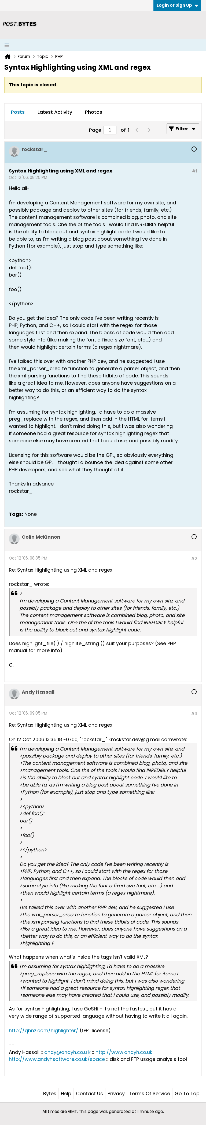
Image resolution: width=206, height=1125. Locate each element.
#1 (194, 171)
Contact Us (89, 1093)
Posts (18, 112)
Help (66, 1093)
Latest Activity (55, 112)
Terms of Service (149, 1093)
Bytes (49, 1093)
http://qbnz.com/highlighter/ (43, 1030)
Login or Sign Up (177, 5)
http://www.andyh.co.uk (123, 1052)
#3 (194, 713)
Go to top (187, 1093)
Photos (93, 112)
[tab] (18, 112)
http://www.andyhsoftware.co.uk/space (57, 1059)
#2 (194, 558)
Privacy (116, 1093)
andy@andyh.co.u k (67, 1052)
